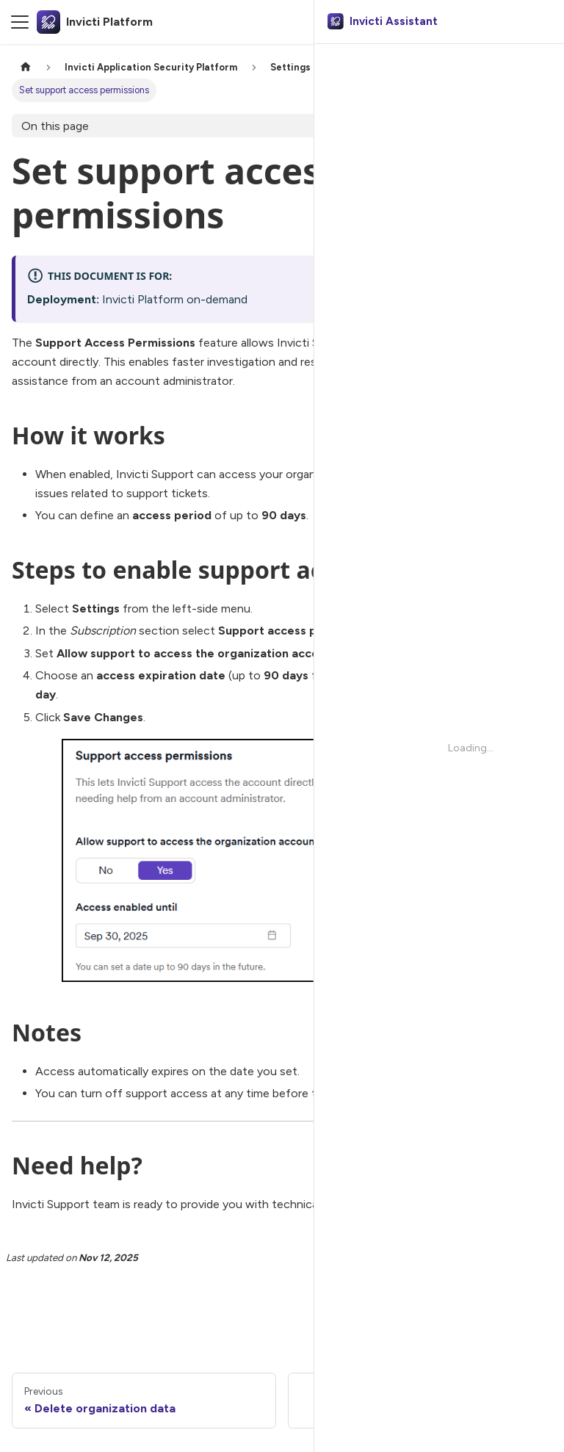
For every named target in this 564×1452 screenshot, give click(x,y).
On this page (55, 126)
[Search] (484, 22)
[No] (523, 1313)
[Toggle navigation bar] (20, 22)
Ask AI (526, 22)
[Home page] (26, 67)
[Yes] (484, 1313)
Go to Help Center (402, 1204)
